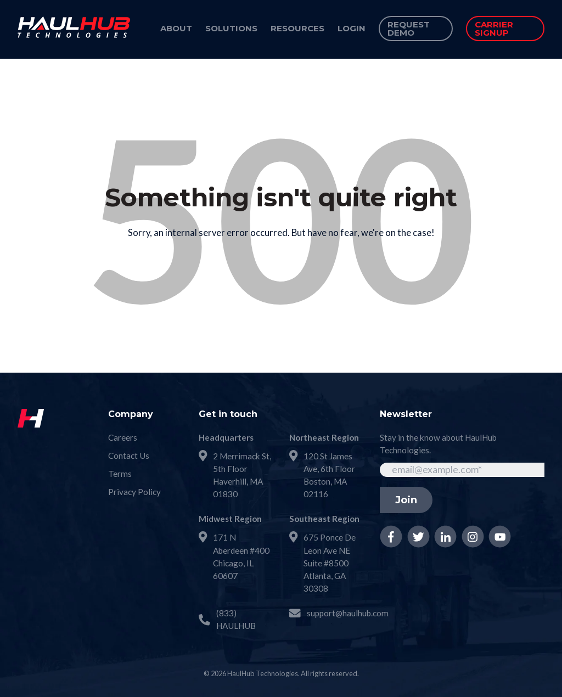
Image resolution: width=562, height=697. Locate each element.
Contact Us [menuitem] (128, 455)
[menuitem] (176, 29)
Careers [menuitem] (122, 437)
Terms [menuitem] (120, 474)
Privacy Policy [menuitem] (134, 492)
